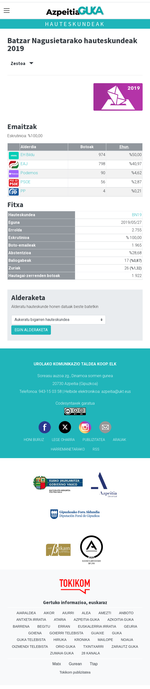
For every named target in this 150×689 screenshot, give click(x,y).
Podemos (29, 173)
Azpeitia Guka (87, 620)
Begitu (43, 626)
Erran (64, 626)
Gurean (75, 664)
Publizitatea (94, 440)
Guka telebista (31, 640)
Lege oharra (63, 440)
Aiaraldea (26, 613)
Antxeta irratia (31, 620)
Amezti (105, 613)
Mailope (105, 640)
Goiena (35, 633)
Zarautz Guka (124, 647)
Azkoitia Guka (120, 620)
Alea (86, 613)
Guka (117, 633)
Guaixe (97, 633)
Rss (96, 449)
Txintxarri (93, 647)
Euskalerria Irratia (97, 626)
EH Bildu (27, 154)
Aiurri (68, 613)
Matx (56, 664)
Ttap (94, 664)
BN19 (137, 214)
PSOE (25, 182)
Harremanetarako (68, 449)
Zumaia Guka (62, 653)
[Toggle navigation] (6, 10)
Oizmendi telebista (30, 647)
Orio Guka (65, 647)
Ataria (60, 620)
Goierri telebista (66, 633)
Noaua (127, 640)
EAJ (24, 163)
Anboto (126, 613)
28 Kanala (90, 653)
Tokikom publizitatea (75, 672)
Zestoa (22, 63)
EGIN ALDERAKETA (31, 330)
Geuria (130, 626)
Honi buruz (34, 440)
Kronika (82, 640)
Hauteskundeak (75, 24)
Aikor (49, 613)
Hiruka (60, 640)
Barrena (21, 626)
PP (23, 191)
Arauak (119, 440)
